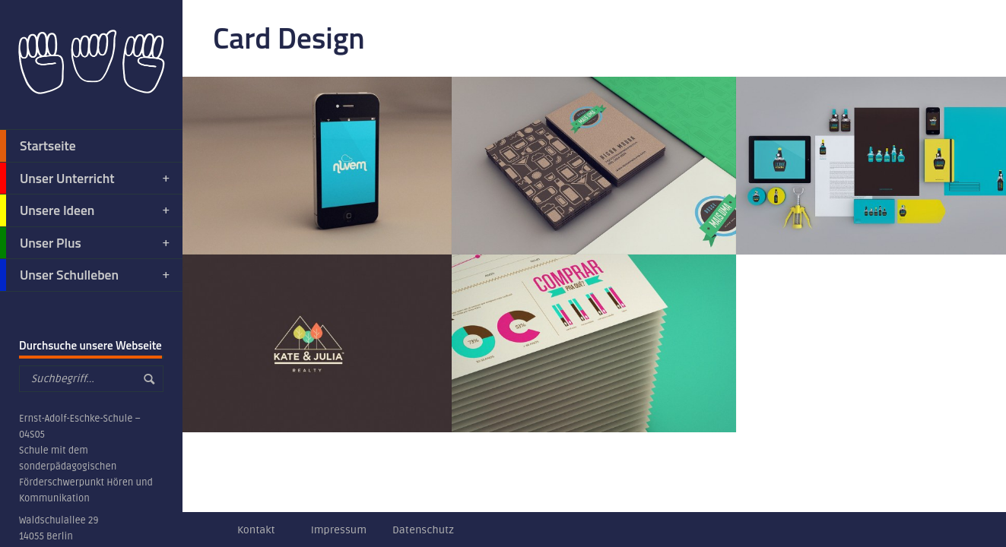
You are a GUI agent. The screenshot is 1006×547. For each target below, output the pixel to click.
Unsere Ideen (86, 210)
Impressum (339, 529)
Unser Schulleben (86, 275)
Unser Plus (86, 243)
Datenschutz (423, 529)
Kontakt (256, 529)
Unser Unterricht (86, 178)
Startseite (38, 146)
